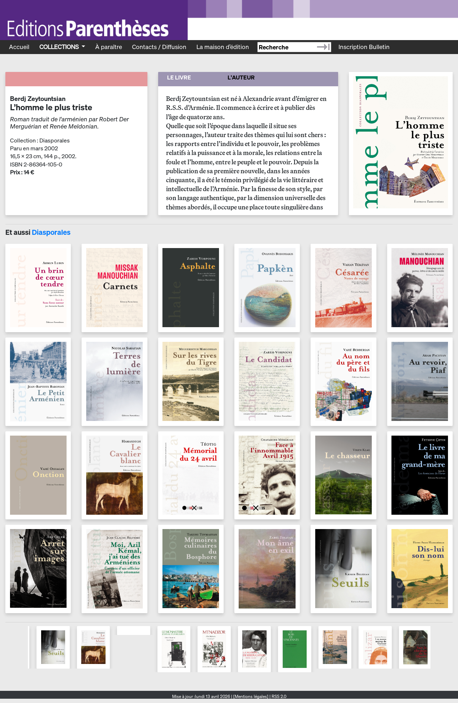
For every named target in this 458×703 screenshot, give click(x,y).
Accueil (19, 47)
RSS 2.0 (278, 696)
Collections (59, 47)
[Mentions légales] (250, 696)
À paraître (108, 47)
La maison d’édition (222, 47)
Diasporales (51, 232)
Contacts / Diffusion (159, 47)
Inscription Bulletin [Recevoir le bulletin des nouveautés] (364, 47)
